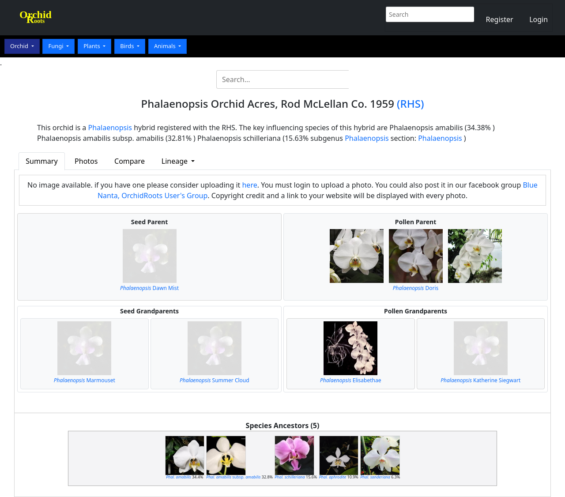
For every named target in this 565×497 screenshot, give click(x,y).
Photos (86, 161)
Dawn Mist (149, 288)
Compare (129, 161)
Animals (165, 46)
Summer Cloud (214, 380)
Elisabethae (350, 380)
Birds (128, 46)
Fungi (56, 46)
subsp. (233, 477)
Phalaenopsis (110, 127)
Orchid (20, 46)
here (249, 185)
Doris (416, 288)
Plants (92, 46)
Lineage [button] (175, 161)
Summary (41, 161)
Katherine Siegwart (480, 380)
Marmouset (84, 380)
